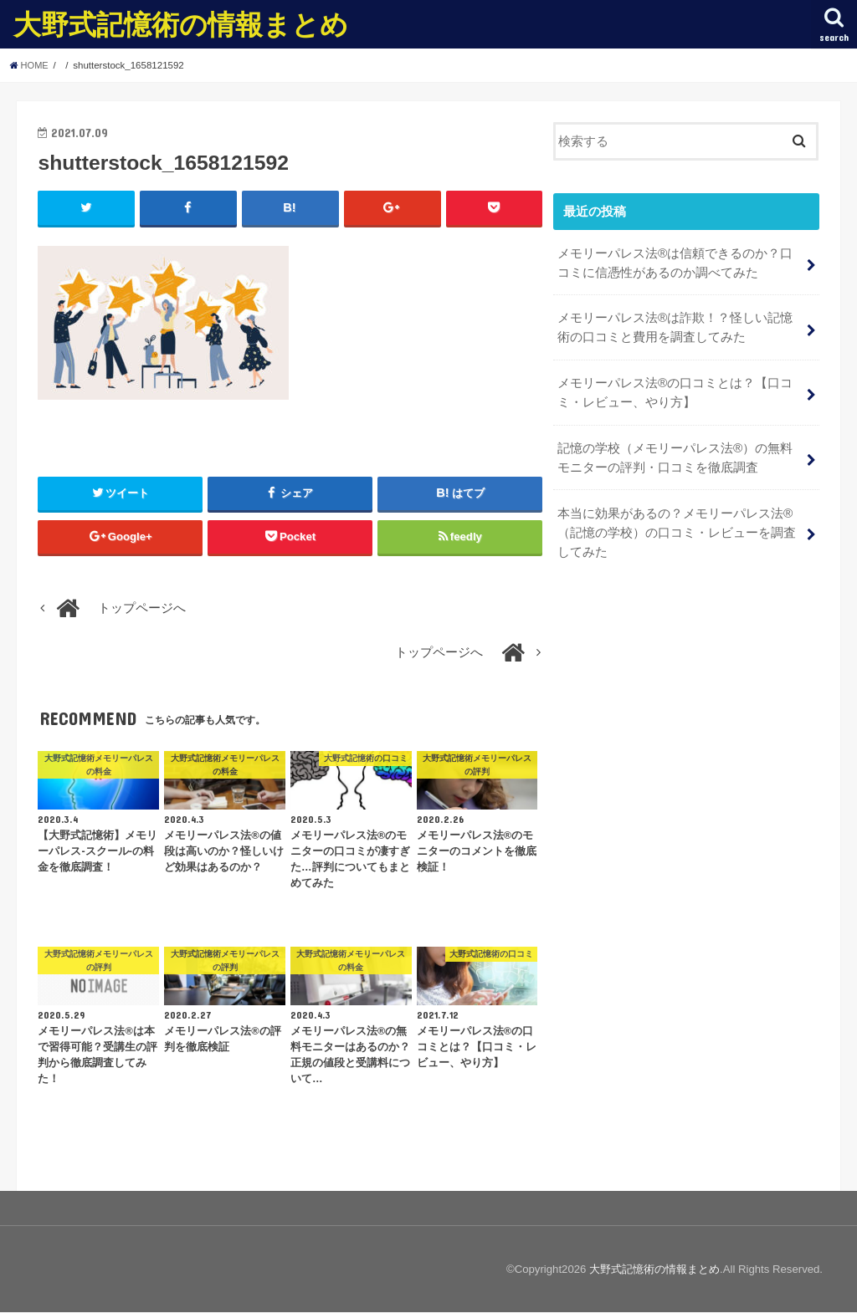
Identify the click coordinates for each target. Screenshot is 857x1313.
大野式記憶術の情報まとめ (180, 24)
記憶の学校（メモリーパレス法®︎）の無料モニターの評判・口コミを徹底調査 (675, 450)
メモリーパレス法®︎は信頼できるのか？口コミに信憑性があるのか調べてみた (675, 261)
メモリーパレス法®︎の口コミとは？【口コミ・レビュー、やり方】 (675, 386)
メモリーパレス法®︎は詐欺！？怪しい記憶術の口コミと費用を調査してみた (675, 324)
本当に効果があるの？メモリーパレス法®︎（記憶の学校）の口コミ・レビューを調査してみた (676, 522)
